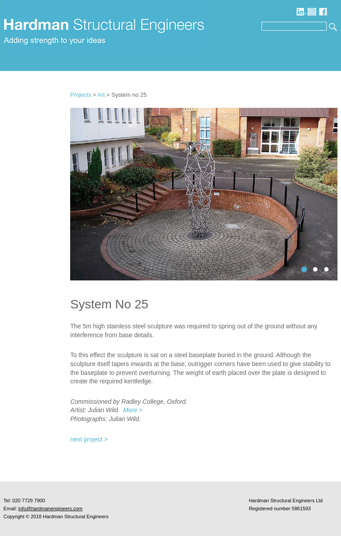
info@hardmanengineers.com (50, 508)
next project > (88, 439)
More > (133, 410)
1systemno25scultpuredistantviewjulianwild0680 (304, 269)
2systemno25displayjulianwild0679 (315, 269)
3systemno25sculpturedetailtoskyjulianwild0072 (326, 269)
